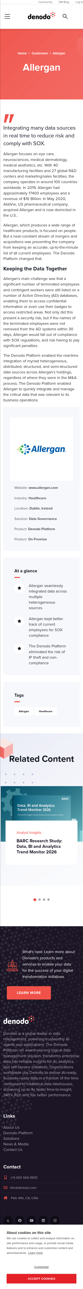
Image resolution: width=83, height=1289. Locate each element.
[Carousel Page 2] (40, 899)
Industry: (30, 498)
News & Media (16, 1144)
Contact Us (12, 1149)
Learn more (29, 992)
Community (45, 2)
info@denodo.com (19, 1187)
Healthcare (45, 711)
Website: (36, 487)
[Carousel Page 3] (44, 899)
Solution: (35, 518)
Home (22, 53)
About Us (11, 1127)
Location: (33, 508)
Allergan (24, 711)
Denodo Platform (18, 1133)
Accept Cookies (41, 1278)
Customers (40, 53)
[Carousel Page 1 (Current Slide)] (34, 899)
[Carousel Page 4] (48, 899)
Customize (41, 1267)
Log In (79, 2)
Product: (34, 528)
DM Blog (64, 2)
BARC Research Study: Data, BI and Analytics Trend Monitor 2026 (39, 846)
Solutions (11, 1138)
